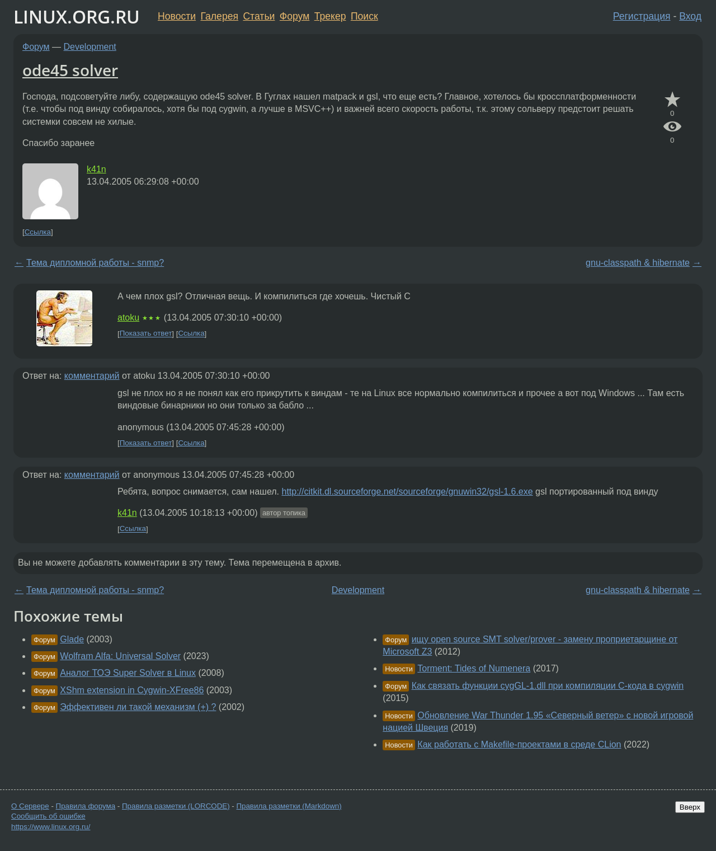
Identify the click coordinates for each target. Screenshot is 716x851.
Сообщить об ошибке (48, 816)
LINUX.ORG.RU (76, 16)
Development (90, 46)
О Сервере (30, 806)
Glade (72, 639)
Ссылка (38, 232)
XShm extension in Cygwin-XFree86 (132, 690)
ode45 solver (70, 70)
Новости (177, 16)
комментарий (92, 375)
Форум (294, 16)
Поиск (364, 16)
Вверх (690, 807)
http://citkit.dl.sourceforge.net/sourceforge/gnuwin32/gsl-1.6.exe (407, 491)
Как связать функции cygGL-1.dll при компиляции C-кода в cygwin (548, 685)
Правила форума (86, 806)
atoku (128, 317)
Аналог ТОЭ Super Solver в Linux (128, 673)
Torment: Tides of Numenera (473, 668)
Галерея (219, 16)
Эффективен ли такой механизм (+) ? (138, 707)
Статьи (259, 16)
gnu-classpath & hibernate (638, 262)
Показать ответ (146, 334)
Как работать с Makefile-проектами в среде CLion (519, 744)
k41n (96, 169)
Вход (690, 16)
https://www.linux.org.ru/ (50, 826)
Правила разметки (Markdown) (288, 806)
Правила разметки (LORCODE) (176, 806)
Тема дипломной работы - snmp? (95, 262)
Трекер (330, 16)
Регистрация (642, 16)
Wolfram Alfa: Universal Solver (120, 656)
